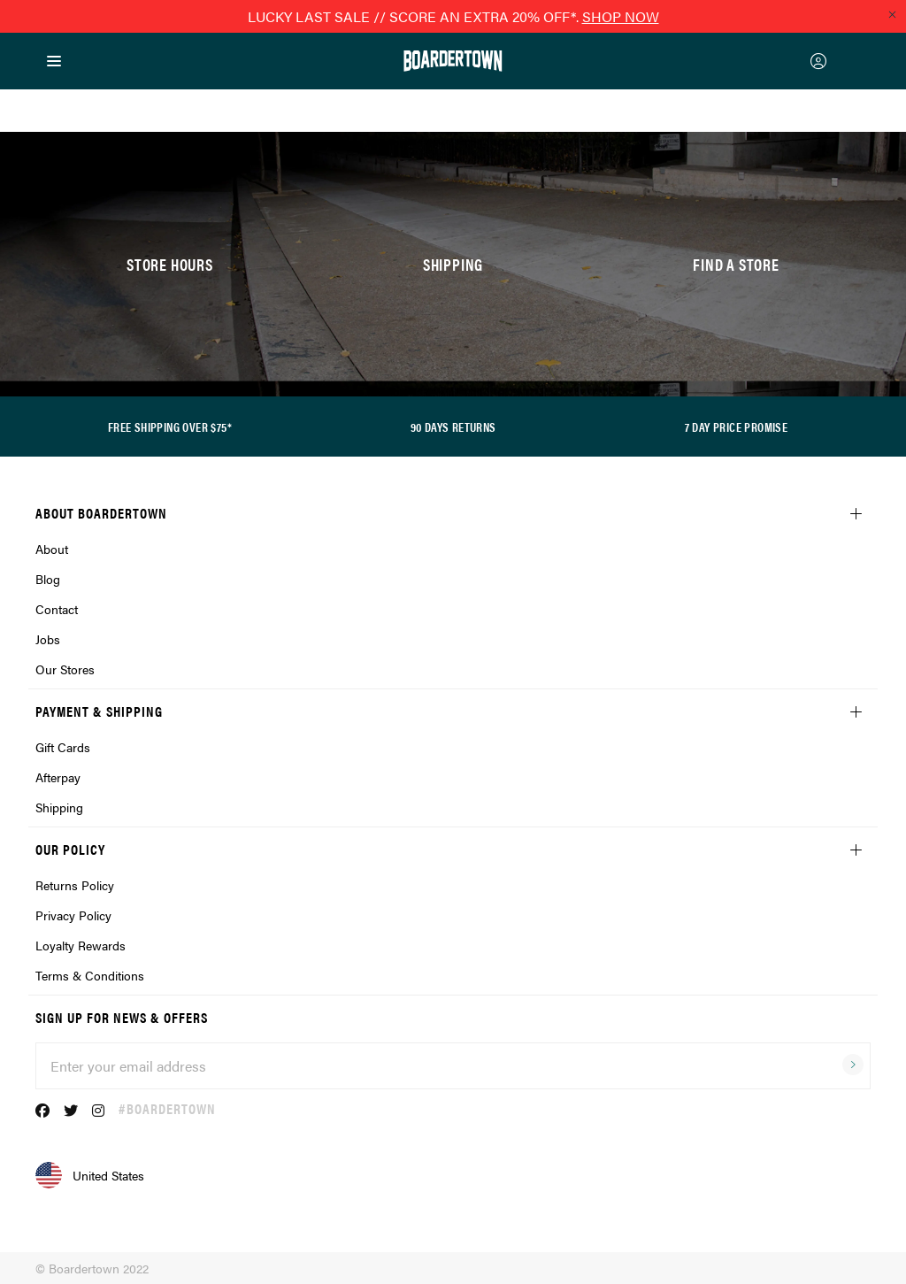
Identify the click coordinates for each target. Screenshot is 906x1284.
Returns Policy (74, 885)
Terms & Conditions (89, 975)
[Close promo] (892, 14)
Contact (56, 609)
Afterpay (58, 777)
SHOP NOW (620, 16)
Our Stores (65, 669)
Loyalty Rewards (80, 945)
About (51, 548)
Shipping (59, 807)
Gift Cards (62, 747)
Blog (47, 579)
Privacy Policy (73, 915)
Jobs (47, 639)
